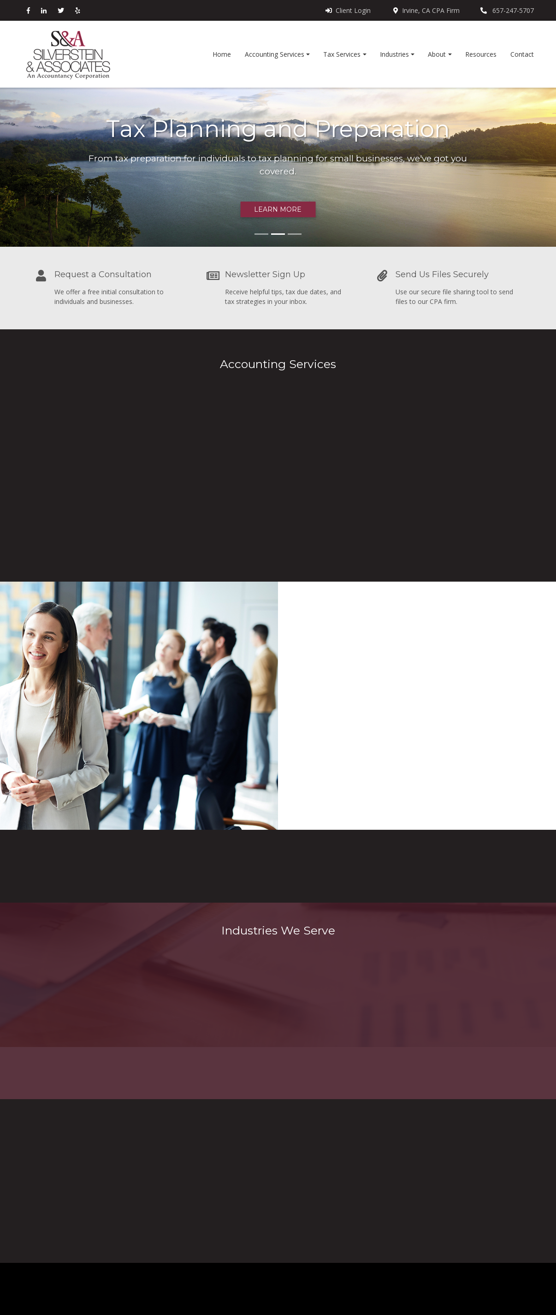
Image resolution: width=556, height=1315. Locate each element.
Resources (481, 54)
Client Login (348, 10)
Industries (394, 54)
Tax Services (342, 54)
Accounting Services (274, 54)
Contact (522, 54)
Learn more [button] (278, 209)
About (437, 54)
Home (222, 54)
